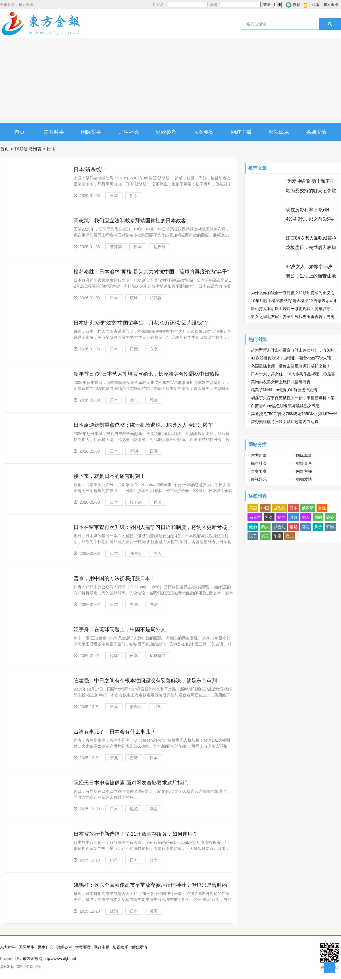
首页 (19, 132)
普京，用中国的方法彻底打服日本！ (114, 578)
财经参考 (166, 132)
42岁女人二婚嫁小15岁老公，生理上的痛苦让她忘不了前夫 (311, 276)
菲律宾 (116, 246)
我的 (318, 517)
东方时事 (53, 132)
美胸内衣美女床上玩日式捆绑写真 (281, 382)
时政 (294, 517)
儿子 (318, 526)
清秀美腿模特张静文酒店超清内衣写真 (285, 421)
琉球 (134, 298)
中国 (134, 604)
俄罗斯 (308, 508)
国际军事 (91, 132)
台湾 (134, 758)
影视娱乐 (279, 132)
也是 (294, 526)
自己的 (279, 508)
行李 (154, 860)
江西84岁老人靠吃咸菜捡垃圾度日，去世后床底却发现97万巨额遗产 (311, 247)
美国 (154, 911)
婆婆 (330, 517)
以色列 (279, 526)
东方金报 (330, 5)
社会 (269, 517)
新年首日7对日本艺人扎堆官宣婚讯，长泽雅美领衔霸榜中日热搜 (147, 374)
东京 (154, 349)
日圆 (154, 451)
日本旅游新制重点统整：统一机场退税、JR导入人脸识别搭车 (143, 425)
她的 (281, 517)
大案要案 (204, 132)
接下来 (136, 502)
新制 (134, 451)
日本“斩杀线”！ (91, 169)
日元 (134, 349)
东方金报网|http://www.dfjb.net (49, 958)
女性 (322, 508)
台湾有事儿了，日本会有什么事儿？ (114, 732)
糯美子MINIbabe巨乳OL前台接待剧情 (284, 390)
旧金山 (136, 706)
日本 (114, 195)
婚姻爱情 (316, 132)
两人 (265, 526)
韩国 (330, 526)
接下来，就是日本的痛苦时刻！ (109, 476)
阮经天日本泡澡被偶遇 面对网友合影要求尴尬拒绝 (131, 783)
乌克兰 (255, 517)
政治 (114, 911)
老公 (265, 536)
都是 (306, 526)
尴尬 (134, 809)
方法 (154, 604)
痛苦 (158, 502)
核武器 (156, 298)
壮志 (134, 400)
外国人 (136, 553)
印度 (277, 536)
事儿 (114, 758)
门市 (114, 860)
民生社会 (128, 132)
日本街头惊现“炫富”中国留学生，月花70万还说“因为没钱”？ (141, 323)
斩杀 (134, 195)
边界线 (160, 246)
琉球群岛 (158, 655)
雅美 (154, 400)
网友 (154, 809)
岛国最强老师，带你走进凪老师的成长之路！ (290, 366)
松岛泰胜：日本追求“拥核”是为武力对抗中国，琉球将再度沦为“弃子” (151, 272)
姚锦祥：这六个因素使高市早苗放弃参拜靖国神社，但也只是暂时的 (150, 885)
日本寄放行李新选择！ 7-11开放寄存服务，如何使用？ (136, 834)
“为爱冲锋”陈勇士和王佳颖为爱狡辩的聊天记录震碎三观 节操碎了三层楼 (311, 190)
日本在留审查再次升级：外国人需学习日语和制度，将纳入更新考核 (150, 527)
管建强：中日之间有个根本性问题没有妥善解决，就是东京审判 (145, 680)
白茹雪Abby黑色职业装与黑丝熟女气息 (285, 405)
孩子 (253, 536)
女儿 (290, 536)
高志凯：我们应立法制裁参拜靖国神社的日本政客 (130, 220)
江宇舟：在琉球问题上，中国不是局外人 (120, 629)
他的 (253, 526)
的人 (158, 553)
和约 (158, 706)
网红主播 (241, 132)
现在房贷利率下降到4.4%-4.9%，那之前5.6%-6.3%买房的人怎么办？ (310, 219)
